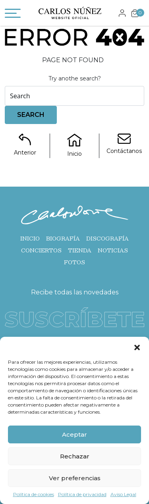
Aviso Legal (123, 494)
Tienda (79, 250)
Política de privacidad (82, 494)
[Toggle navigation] (13, 15)
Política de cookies (33, 494)
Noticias (113, 250)
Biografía (63, 238)
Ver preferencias (75, 478)
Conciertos (41, 250)
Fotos (74, 262)
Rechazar (74, 456)
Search (31, 114)
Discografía (107, 238)
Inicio (30, 238)
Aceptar (74, 434)
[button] (137, 347)
